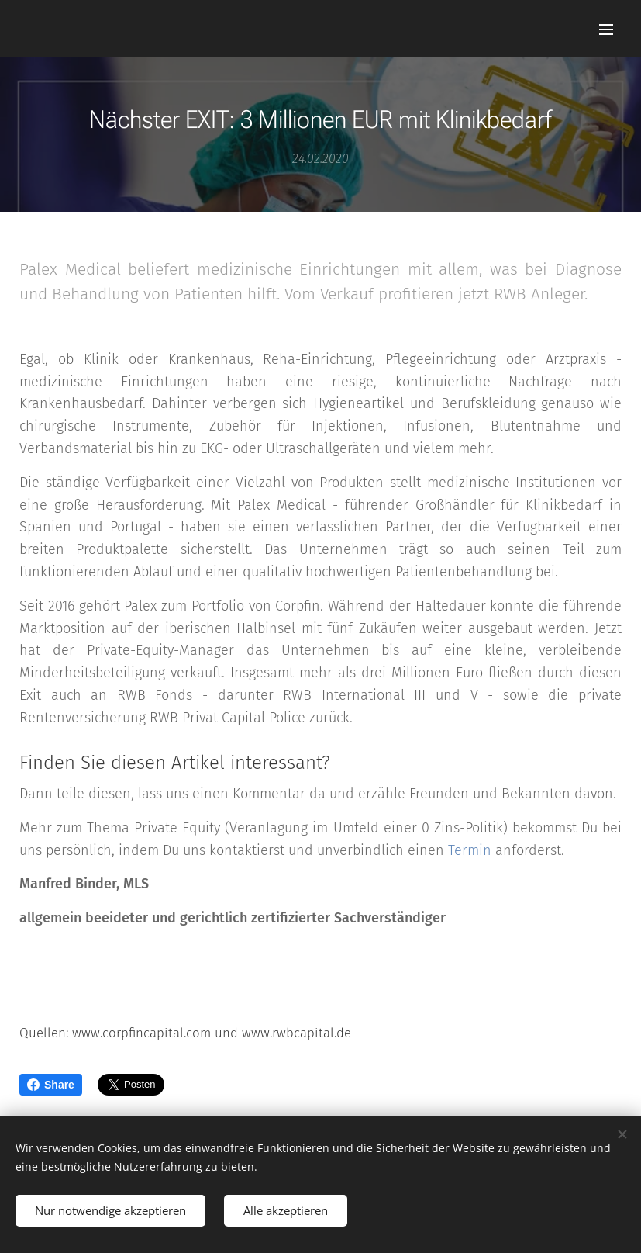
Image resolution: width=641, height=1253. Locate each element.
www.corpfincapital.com (141, 1032)
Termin (469, 850)
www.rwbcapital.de (296, 1032)
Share (50, 1084)
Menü (606, 29)
